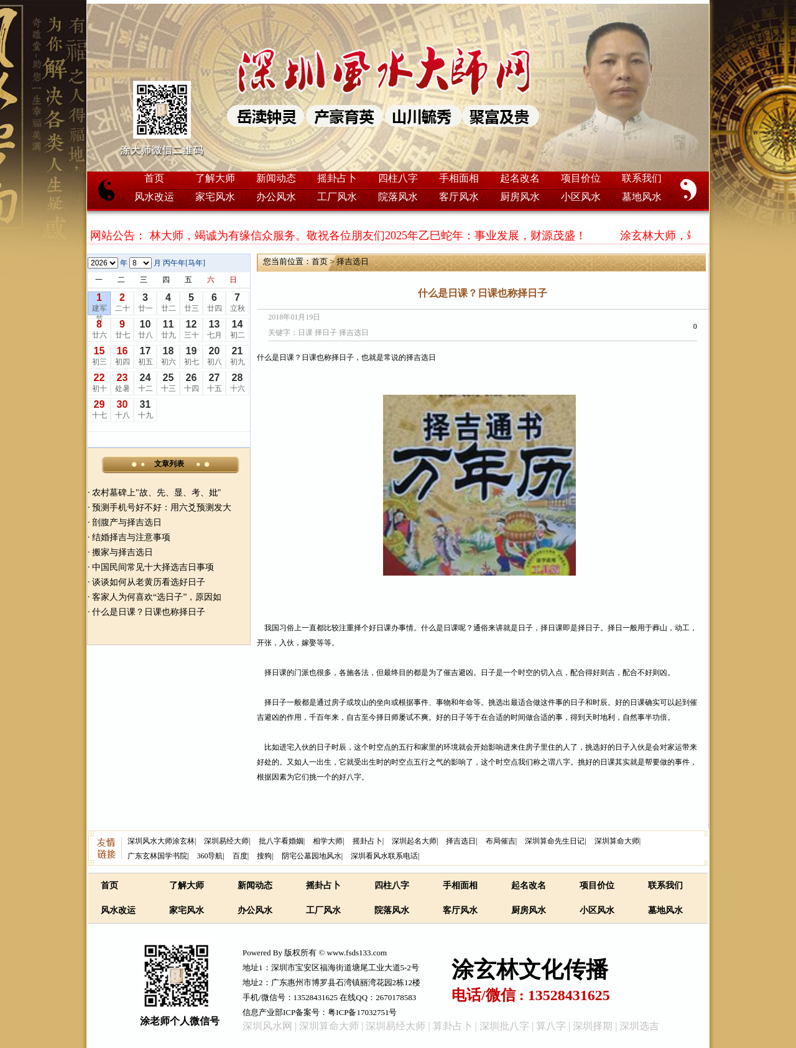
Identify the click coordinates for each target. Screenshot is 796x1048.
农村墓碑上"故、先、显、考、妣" (156, 492)
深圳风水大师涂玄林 (161, 841)
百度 (240, 856)
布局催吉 (501, 841)
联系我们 (642, 178)
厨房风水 (520, 196)
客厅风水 (459, 196)
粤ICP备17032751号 (362, 1012)
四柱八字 (398, 178)
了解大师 (215, 178)
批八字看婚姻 (281, 841)
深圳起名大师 (414, 841)
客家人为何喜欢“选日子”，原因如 (156, 597)
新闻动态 (276, 178)
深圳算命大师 (617, 841)
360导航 (210, 856)
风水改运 (154, 196)
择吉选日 (352, 261)
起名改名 (520, 178)
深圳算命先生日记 (555, 841)
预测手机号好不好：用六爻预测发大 (161, 507)
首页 (154, 178)
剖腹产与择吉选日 (127, 522)
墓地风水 (642, 196)
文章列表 (169, 463)
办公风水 (276, 196)
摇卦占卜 (337, 178)
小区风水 (581, 196)
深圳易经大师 (226, 841)
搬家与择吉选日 (122, 552)
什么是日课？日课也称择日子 (148, 612)
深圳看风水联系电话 (384, 856)
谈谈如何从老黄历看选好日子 (148, 582)
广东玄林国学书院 (157, 856)
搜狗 (264, 856)
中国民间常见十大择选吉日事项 (153, 567)
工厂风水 (337, 196)
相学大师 (328, 841)
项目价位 (581, 178)
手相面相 (459, 178)
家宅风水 (215, 196)
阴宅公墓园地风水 (311, 856)
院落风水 (398, 196)
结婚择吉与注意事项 (131, 537)
